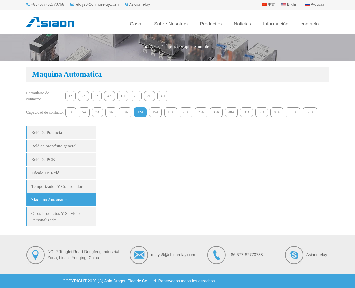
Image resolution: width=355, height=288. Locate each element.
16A (171, 112)
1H (123, 96)
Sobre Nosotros (171, 24)
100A (293, 112)
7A (97, 112)
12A (140, 112)
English (290, 4)
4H (163, 96)
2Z (83, 96)
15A (155, 112)
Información (275, 24)
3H (149, 96)
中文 (268, 4)
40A (231, 112)
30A (216, 112)
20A (186, 112)
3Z (97, 96)
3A (71, 112)
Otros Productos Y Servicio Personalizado (55, 216)
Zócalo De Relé (45, 172)
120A (310, 112)
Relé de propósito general (54, 145)
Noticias (242, 24)
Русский (314, 4)
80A (277, 112)
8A (111, 112)
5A (84, 112)
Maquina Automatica (50, 199)
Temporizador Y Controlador (57, 186)
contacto (310, 24)
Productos (211, 24)
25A (201, 112)
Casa (135, 24)
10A (125, 112)
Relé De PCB (43, 159)
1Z (71, 96)
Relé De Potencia (46, 132)
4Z (109, 96)
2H (136, 96)
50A (246, 112)
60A (262, 112)
